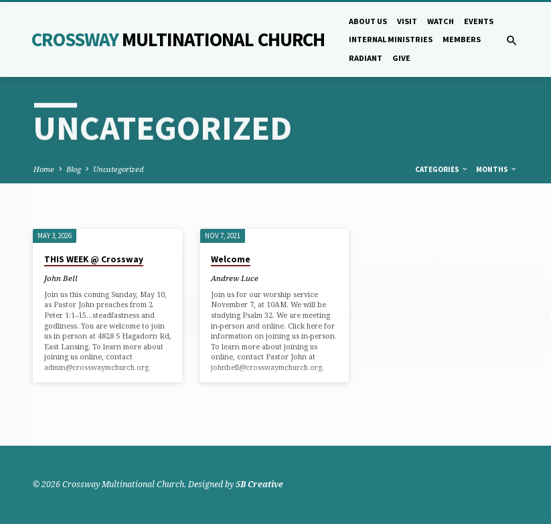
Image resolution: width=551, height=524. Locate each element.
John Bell (61, 278)
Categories (442, 169)
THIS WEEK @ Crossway (93, 259)
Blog (73, 169)
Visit (407, 21)
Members (462, 39)
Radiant (365, 58)
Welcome (230, 259)
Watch (440, 21)
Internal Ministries (390, 39)
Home (43, 169)
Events (478, 21)
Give (401, 58)
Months (497, 169)
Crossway (178, 39)
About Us (368, 21)
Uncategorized (118, 169)
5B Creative (259, 484)
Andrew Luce (234, 278)
